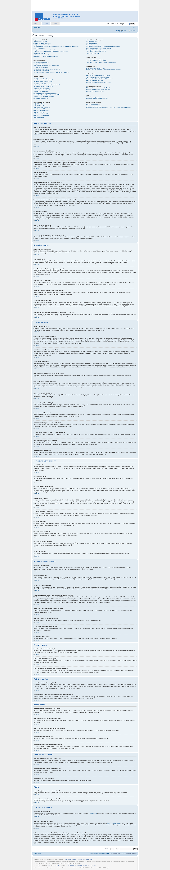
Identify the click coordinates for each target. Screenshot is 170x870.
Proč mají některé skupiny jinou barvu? (96, 50)
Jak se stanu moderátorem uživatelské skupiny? (98, 48)
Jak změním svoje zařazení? (41, 70)
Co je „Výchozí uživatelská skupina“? (96, 51)
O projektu (68, 859)
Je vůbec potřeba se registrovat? (42, 43)
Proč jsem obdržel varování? (41, 91)
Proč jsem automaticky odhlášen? (42, 45)
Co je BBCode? (38, 104)
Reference (86, 859)
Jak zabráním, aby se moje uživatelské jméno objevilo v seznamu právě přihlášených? (56, 46)
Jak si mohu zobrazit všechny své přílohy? (97, 98)
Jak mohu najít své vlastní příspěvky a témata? (98, 82)
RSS (91, 859)
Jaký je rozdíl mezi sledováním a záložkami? (98, 87)
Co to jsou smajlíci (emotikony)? (42, 107)
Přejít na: (107, 848)
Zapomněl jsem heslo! (39, 48)
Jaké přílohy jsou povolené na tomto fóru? (97, 97)
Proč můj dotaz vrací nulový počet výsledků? (98, 77)
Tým (91, 853)
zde (58, 815)
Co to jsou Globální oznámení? (42, 110)
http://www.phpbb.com (113, 823)
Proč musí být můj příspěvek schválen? (44, 96)
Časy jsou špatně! (38, 64)
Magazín (36, 23)
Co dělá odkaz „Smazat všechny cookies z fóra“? (46, 56)
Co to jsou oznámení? (39, 112)
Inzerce (80, 859)
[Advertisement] (85, 5)
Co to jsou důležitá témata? (41, 114)
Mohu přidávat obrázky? (40, 109)
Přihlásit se (133, 30)
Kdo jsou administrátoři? (92, 41)
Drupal (38, 865)
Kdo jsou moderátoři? (91, 43)
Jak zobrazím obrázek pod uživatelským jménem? (47, 69)
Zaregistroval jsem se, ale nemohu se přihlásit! (46, 50)
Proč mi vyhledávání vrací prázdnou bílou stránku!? (99, 78)
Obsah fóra (38, 27)
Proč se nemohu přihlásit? (40, 41)
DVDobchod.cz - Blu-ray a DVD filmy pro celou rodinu (82, 865)
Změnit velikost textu (134, 27)
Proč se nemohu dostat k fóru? (42, 88)
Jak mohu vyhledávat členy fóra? (94, 80)
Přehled (55, 23)
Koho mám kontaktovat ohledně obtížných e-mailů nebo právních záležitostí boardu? (108, 107)
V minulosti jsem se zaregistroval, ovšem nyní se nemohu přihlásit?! (51, 51)
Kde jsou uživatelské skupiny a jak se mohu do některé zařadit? (103, 46)
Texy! (49, 865)
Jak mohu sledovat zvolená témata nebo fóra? (98, 89)
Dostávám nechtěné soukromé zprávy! (96, 60)
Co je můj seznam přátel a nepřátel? (95, 68)
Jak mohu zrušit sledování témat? (95, 91)
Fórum (46, 23)
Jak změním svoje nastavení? (41, 62)
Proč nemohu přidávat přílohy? (42, 89)
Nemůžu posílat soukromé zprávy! (95, 59)
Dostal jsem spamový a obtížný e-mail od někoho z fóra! (101, 62)
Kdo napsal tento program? (93, 104)
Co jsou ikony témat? (39, 117)
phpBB (57, 865)
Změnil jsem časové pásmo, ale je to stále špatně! (47, 65)
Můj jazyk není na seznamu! (41, 67)
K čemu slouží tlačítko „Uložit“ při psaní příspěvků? (47, 94)
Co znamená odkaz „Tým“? (93, 53)
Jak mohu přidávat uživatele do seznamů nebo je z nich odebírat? (103, 69)
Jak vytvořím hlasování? (40, 83)
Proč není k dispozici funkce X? (94, 106)
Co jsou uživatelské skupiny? (93, 45)
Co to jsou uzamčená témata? (41, 115)
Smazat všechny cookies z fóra (101, 853)
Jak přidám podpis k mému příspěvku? (44, 81)
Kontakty (74, 859)
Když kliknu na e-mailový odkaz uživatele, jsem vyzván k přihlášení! (51, 72)
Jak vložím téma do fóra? (40, 78)
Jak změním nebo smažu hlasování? (43, 86)
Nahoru (37, 135)
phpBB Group (93, 813)
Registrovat (125, 30)
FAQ (119, 30)
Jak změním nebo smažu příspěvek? (43, 79)
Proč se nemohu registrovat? (41, 55)
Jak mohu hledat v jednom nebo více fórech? (98, 75)
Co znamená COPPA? (39, 53)
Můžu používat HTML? (40, 105)
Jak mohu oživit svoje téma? (41, 98)
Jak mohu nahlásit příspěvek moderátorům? (45, 93)
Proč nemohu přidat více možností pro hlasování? (47, 84)
